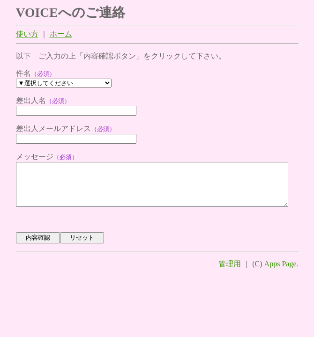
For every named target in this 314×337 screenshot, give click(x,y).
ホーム (61, 35)
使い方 (27, 35)
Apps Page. (281, 274)
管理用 (229, 274)
